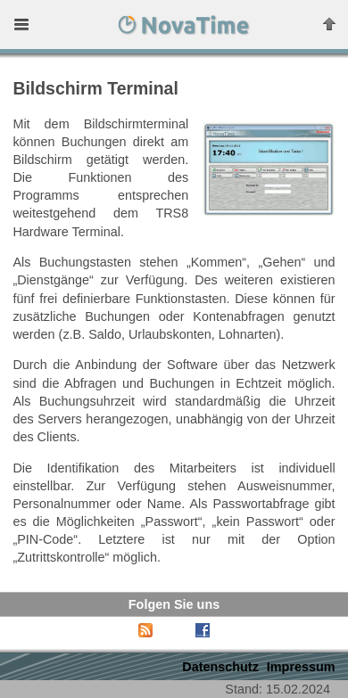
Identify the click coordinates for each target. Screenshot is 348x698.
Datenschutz (220, 667)
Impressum (301, 667)
